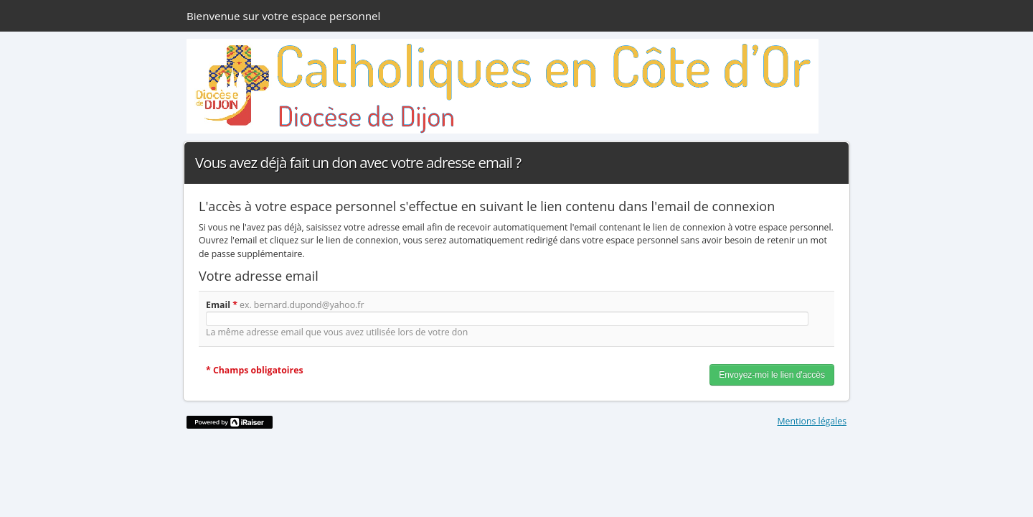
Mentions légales (812, 421)
